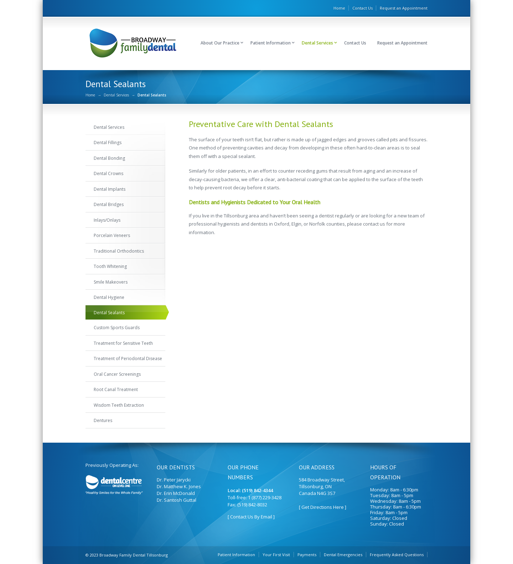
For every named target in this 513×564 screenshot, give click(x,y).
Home (339, 8)
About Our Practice (220, 43)
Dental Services (317, 43)
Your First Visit (276, 554)
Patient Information (270, 43)
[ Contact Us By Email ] (251, 516)
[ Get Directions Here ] (322, 507)
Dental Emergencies (343, 554)
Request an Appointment (404, 8)
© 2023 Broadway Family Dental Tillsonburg (127, 555)
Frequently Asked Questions (397, 554)
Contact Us (362, 8)
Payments (306, 554)
